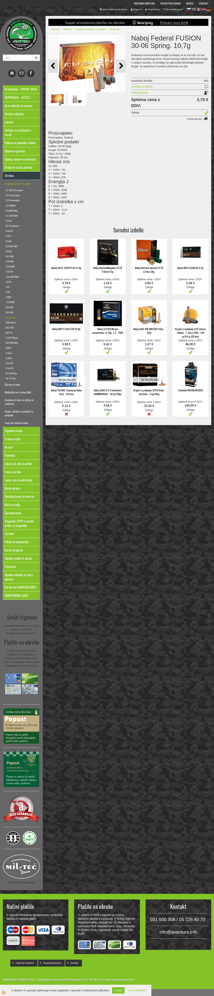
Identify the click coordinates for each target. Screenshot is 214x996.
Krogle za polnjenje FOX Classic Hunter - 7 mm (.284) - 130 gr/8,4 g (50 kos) (190, 332)
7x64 (8, 292)
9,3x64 (9, 358)
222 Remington (13, 195)
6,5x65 (9, 241)
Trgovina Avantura (144, 3)
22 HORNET (11, 205)
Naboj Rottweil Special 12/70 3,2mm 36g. (149, 269)
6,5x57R (9, 230)
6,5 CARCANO (12, 215)
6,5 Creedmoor (12, 225)
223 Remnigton (13, 200)
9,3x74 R (10, 368)
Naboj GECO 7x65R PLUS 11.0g (66, 268)
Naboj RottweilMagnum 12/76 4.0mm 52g (107, 269)
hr (203, 9)
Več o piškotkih (137, 990)
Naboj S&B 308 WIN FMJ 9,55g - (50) (149, 331)
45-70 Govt (11, 378)
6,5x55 (9, 220)
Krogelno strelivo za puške (17, 184)
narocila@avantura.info (119, 979)
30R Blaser (11, 322)
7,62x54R (10, 302)
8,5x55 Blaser (12, 337)
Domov (55, 29)
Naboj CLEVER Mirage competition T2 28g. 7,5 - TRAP (107, 331)
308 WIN (9, 312)
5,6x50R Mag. (12, 210)
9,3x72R (9, 363)
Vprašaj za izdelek (142, 86)
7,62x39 (9, 271)
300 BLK (9, 307)
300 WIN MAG (12, 342)
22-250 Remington (14, 190)
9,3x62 (9, 353)
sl (189, 9)
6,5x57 (9, 235)
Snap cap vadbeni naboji (16, 423)
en (194, 9)
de (208, 9)
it (199, 9)
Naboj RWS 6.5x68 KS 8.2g (190, 268)
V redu (118, 990)
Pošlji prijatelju (139, 92)
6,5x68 (9, 251)
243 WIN (10, 256)
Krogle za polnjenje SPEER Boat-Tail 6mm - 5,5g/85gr (149, 392)
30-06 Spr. (10, 317)
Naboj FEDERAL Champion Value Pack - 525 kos (66, 392)
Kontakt (203, 3)
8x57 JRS (10, 327)
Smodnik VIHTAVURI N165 (190, 390)
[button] (121, 66)
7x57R (8, 281)
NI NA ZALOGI (67, 379)
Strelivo (67, 29)
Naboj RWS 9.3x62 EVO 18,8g (66, 329)
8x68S (8, 347)
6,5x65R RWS (12, 246)
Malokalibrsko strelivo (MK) (18, 392)
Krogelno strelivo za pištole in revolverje (19, 402)
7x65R (8, 297)
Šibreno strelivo (12, 384)
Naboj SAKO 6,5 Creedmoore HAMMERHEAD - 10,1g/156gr (108, 392)
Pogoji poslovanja (170, 3)
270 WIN (10, 261)
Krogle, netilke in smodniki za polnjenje (19, 413)
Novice (190, 3)
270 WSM (10, 266)
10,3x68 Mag (11, 373)
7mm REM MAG (12, 276)
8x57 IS (9, 332)
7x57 (8, 286)
